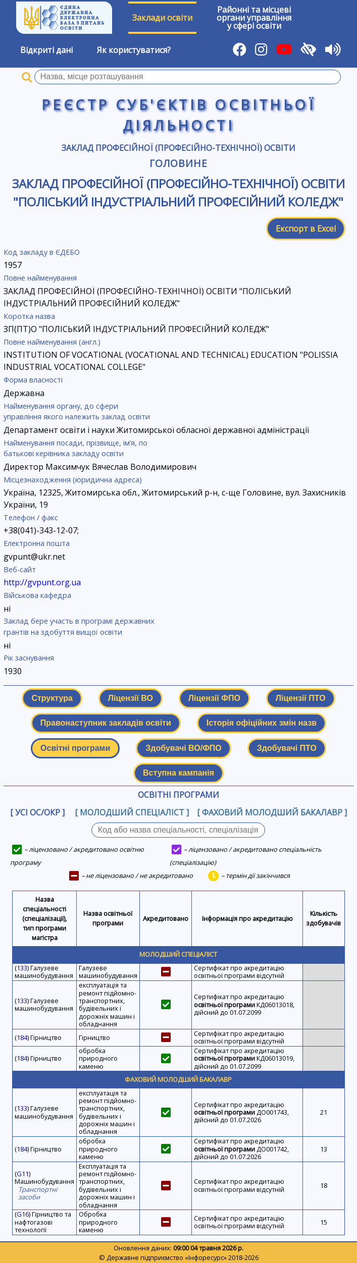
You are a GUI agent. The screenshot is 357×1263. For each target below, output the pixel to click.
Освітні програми (75, 748)
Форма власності (33, 380)
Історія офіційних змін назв (262, 723)
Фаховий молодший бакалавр (178, 1079)
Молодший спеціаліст (178, 954)
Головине (178, 163)
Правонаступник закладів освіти (105, 723)
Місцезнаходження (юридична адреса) (73, 479)
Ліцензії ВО (130, 698)
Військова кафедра (37, 595)
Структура (51, 698)
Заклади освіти (162, 17)
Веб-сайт (20, 569)
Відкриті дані (46, 50)
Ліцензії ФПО (214, 698)
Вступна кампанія (178, 772)
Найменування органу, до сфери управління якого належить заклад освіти (77, 411)
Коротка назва (29, 316)
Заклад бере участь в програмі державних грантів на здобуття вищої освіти (79, 626)
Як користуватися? (134, 50)
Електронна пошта (37, 543)
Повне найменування (40, 278)
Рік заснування (29, 658)
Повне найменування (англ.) (52, 342)
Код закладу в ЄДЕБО (42, 252)
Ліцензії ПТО (301, 698)
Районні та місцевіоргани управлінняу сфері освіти (254, 17)
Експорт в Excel (306, 228)
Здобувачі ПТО (287, 748)
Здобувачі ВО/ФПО (183, 748)
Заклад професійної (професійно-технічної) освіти (178, 147)
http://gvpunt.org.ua (42, 582)
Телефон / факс (31, 517)
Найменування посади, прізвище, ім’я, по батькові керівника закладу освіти (75, 448)
